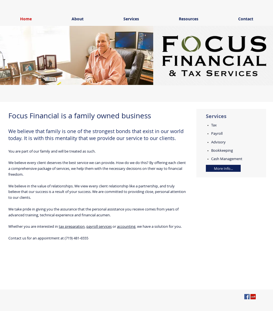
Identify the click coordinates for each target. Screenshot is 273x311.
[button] (78, 55)
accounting (126, 226)
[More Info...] (223, 168)
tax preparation (72, 226)
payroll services (99, 226)
